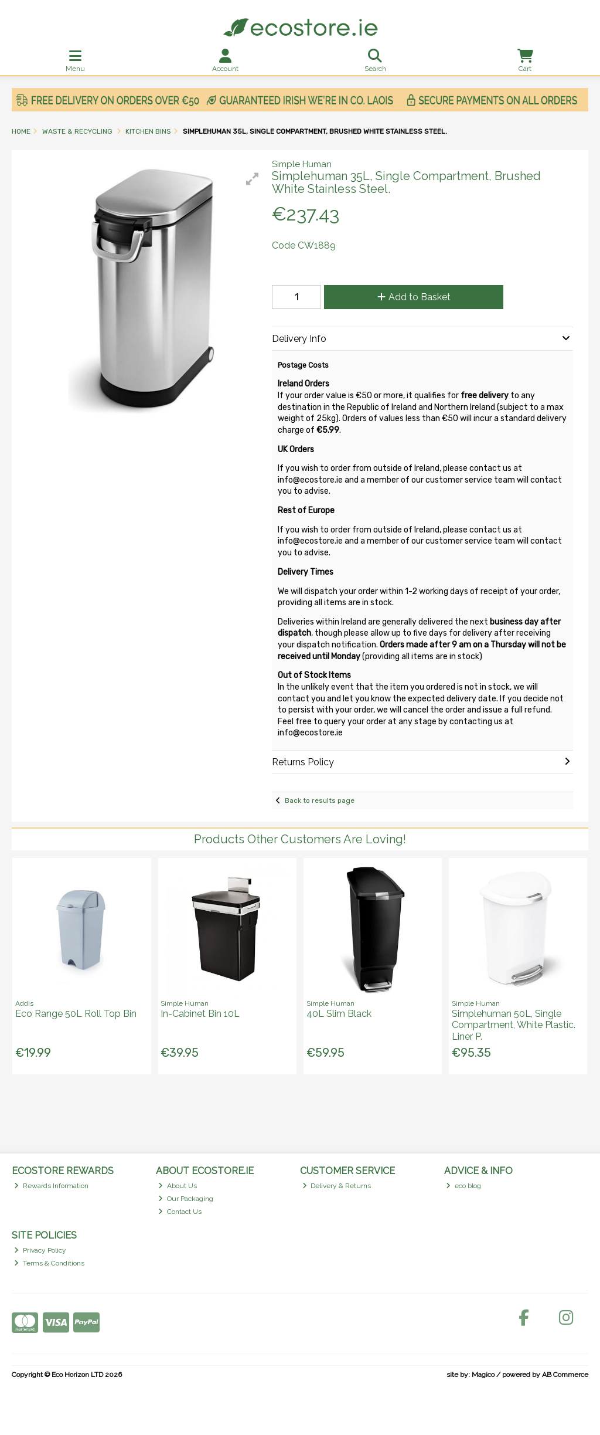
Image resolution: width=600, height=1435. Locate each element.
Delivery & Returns (336, 1186)
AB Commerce (565, 1374)
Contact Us (180, 1211)
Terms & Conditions (49, 1263)
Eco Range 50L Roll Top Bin (76, 1013)
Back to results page (319, 800)
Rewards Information (51, 1186)
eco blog (463, 1186)
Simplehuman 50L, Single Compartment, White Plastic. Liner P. (513, 1025)
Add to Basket (414, 297)
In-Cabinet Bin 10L (200, 1013)
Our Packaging (185, 1199)
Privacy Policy (40, 1250)
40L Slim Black (338, 1013)
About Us (177, 1186)
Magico (483, 1374)
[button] (252, 178)
